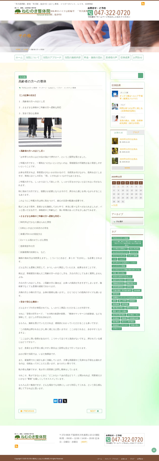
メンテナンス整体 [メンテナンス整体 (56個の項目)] (119, 264)
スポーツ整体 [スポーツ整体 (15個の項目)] (132, 254)
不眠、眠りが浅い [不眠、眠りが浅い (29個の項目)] (119, 271)
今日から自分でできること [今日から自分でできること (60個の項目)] (122, 275)
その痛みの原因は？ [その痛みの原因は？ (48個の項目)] (120, 247)
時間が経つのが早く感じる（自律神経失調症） (131, 107)
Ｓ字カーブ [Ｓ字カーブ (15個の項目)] (117, 327)
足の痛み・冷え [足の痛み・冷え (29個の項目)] (133, 313)
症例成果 (125, 56)
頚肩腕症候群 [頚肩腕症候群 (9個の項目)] (134, 316)
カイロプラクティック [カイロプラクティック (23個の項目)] (120, 251)
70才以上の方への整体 (29, 86)
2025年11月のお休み (128, 147)
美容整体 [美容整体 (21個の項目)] (116, 303)
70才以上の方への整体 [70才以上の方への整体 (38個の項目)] (120, 236)
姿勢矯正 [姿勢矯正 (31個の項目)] (130, 285)
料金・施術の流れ (93, 56)
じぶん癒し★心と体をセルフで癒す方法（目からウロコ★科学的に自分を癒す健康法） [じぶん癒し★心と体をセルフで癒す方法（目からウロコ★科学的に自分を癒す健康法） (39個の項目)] (127, 242)
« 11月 (115, 204)
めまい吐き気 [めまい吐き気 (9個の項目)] (134, 247)
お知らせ (118, 131)
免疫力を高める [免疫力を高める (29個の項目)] (118, 278)
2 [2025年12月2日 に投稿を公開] (118, 185)
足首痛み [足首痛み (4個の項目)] (116, 316)
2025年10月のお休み (128, 157)
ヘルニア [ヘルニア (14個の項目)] (122, 257)
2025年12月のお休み (128, 137)
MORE (127, 166)
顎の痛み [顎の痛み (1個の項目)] (116, 320)
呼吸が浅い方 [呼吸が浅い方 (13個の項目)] (131, 282)
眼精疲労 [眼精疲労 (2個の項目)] (132, 299)
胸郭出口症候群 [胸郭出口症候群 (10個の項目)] (132, 306)
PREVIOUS (29, 409)
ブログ (136, 131)
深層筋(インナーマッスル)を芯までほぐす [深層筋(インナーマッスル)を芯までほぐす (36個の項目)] (127, 296)
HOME (18, 48)
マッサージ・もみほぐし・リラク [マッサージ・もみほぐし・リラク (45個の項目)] (124, 261)
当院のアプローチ (52, 56)
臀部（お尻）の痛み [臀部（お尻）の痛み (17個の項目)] (120, 310)
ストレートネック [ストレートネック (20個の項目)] (119, 254)
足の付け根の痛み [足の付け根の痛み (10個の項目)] (119, 313)
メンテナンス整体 (70, 86)
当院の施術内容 (73, 56)
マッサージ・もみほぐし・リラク (50, 86)
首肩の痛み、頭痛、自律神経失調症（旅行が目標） (131, 120)
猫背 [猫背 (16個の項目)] (114, 299)
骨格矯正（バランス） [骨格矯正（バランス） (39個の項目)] (120, 323)
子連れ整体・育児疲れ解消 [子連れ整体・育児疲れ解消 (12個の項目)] (122, 289)
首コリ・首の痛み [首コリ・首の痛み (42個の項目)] (128, 320)
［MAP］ (84, 440)
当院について (33, 56)
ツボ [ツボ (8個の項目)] (114, 257)
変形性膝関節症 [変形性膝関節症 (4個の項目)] (118, 285)
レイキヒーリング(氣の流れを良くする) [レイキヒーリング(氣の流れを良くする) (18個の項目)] (126, 268)
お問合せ (137, 56)
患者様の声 (111, 56)
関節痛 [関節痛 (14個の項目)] (124, 316)
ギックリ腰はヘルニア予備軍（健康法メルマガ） (131, 95)
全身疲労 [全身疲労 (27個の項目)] (130, 278)
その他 (25, 48)
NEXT (93, 409)
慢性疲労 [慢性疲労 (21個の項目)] (116, 292)
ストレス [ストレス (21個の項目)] (134, 251)
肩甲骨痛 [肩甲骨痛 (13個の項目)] (125, 303)
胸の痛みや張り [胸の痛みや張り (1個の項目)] (118, 306)
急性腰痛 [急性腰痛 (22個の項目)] (137, 289)
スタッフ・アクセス (111, 457)
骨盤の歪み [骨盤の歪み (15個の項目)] (135, 323)
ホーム (19, 56)
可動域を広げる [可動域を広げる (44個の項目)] (118, 282)
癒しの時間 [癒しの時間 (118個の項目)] (123, 299)
